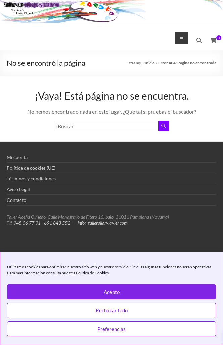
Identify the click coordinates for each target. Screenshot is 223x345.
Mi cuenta (17, 157)
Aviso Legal (18, 189)
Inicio (150, 62)
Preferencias (111, 329)
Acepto (112, 292)
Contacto (16, 200)
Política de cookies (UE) (31, 168)
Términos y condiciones (31, 178)
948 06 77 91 (27, 223)
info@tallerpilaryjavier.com (103, 223)
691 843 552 (57, 223)
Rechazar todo (112, 310)
